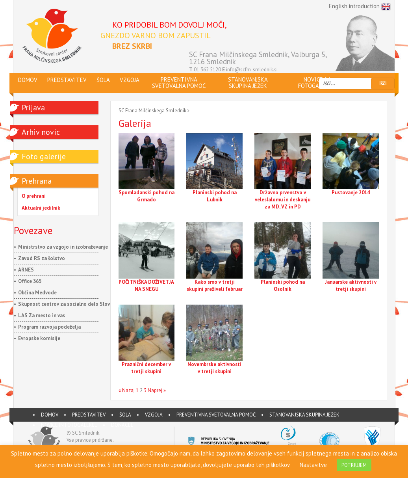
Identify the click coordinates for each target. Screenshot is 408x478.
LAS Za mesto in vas (41, 315)
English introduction (360, 6)
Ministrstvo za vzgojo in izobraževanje (63, 247)
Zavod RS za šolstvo (41, 258)
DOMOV (49, 414)
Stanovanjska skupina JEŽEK (304, 414)
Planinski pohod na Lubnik (215, 196)
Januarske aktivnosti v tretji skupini (350, 285)
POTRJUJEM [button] (354, 465)
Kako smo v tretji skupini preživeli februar (215, 285)
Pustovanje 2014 (351, 192)
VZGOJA (154, 414)
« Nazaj (127, 390)
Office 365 (29, 281)
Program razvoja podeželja (49, 327)
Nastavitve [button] (313, 465)
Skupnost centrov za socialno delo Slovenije (69, 304)
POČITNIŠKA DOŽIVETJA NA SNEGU (146, 285)
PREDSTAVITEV (89, 414)
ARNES (26, 269)
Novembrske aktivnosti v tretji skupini (214, 368)
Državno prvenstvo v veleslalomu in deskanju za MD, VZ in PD (282, 199)
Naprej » (157, 390)
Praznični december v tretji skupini (146, 368)
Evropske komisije (39, 338)
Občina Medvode (37, 292)
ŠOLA (125, 414)
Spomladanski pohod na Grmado (146, 196)
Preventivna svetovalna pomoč (216, 414)
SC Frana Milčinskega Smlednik (152, 110)
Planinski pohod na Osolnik (283, 285)
